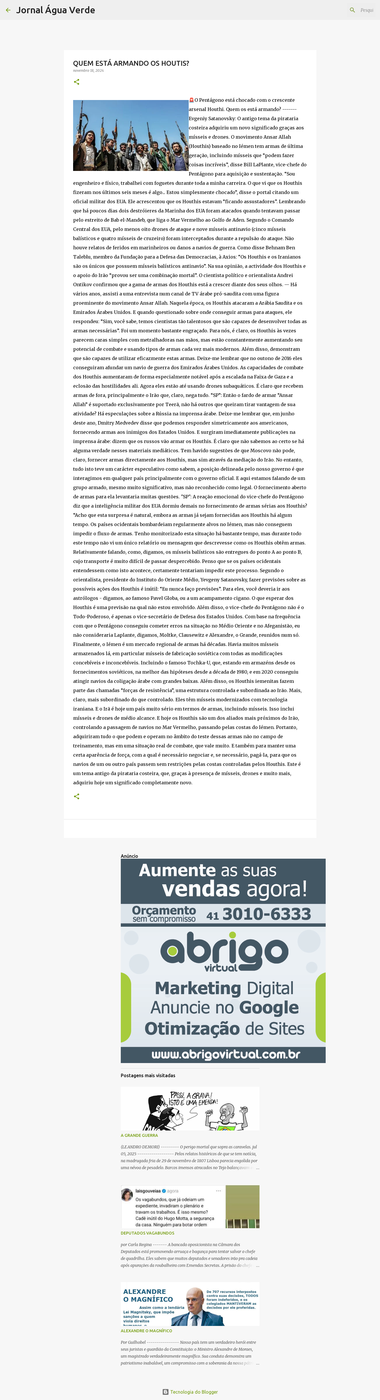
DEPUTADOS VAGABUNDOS (147, 1233)
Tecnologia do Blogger (190, 1392)
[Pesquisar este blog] (345, 10)
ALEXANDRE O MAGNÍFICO (146, 1331)
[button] (76, 82)
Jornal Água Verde (55, 10)
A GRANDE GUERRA (139, 1135)
